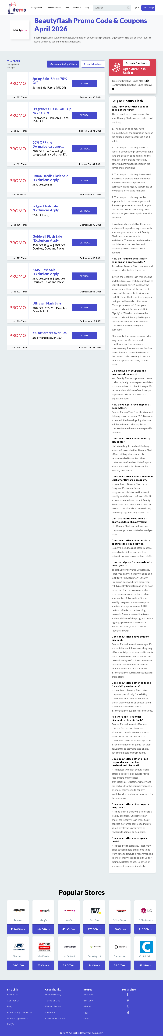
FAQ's (10, 1024)
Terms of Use (52, 1000)
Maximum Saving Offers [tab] (63, 63)
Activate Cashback (136, 63)
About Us (12, 994)
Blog (87, 8)
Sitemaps (50, 1012)
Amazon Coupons (53, 8)
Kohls (86, 1018)
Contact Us (13, 1000)
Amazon (88, 994)
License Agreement (17, 1018)
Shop (67, 8)
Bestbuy (88, 1000)
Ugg (85, 1012)
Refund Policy (53, 1006)
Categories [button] (36, 8)
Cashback (77, 8)
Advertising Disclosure (19, 1012)
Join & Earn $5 (148, 8)
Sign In (136, 8)
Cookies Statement (56, 1018)
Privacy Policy (53, 994)
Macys (87, 1006)
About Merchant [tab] (93, 63)
